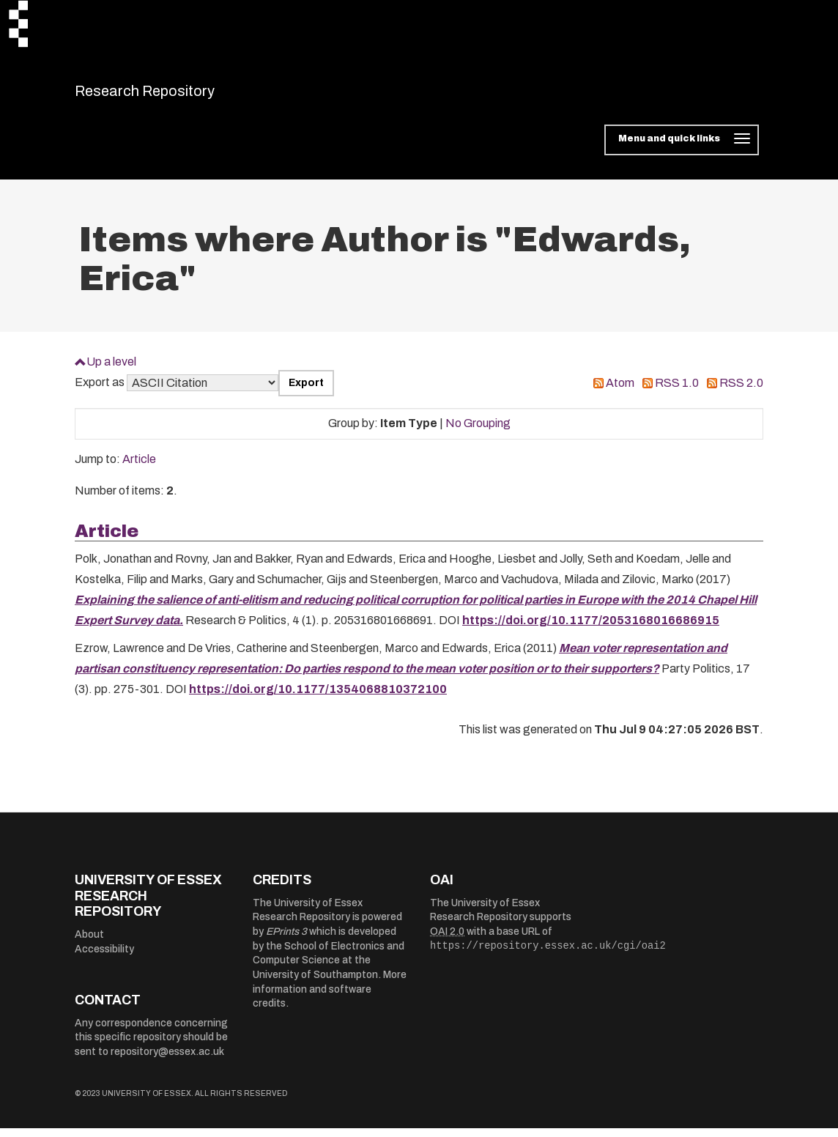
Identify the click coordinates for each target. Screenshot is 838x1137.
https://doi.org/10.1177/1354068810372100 (318, 698)
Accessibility (104, 957)
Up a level (111, 370)
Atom (620, 392)
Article (139, 468)
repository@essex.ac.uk (167, 1060)
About (89, 943)
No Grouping (478, 432)
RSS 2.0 (741, 392)
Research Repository (178, 95)
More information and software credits (330, 998)
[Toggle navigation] (681, 149)
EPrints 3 (286, 941)
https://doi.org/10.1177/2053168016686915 (590, 629)
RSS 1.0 (677, 392)
